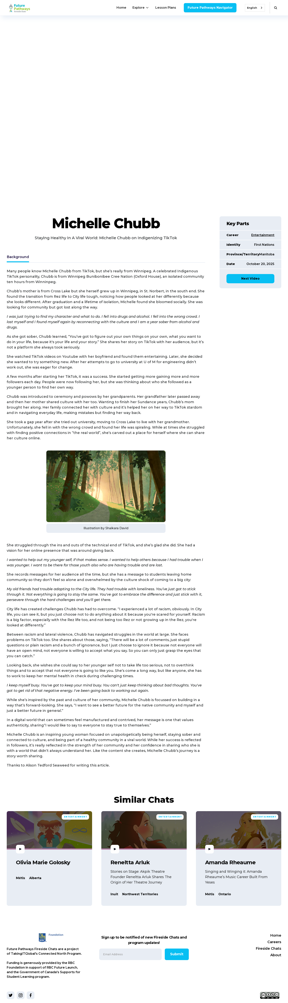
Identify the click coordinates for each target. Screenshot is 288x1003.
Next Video (250, 278)
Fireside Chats (268, 948)
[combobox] (255, 8)
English (252, 7)
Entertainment (262, 235)
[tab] (18, 257)
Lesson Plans (165, 7)
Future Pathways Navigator (210, 7)
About (275, 955)
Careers (274, 942)
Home (121, 7)
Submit (176, 954)
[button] (140, 7)
